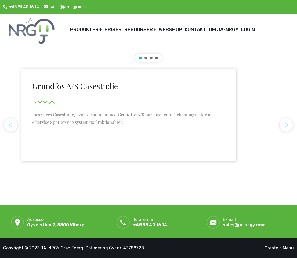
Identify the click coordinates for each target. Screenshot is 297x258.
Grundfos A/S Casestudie (75, 86)
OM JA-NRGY (223, 29)
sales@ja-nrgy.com (244, 224)
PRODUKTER (84, 29)
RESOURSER (138, 29)
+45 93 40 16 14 (24, 7)
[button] (128, 120)
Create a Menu (279, 247)
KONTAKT (195, 29)
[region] (148, 125)
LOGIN (248, 29)
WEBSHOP (170, 29)
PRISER (113, 29)
